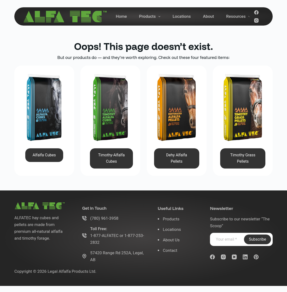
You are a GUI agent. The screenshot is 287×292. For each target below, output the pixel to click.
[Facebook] (256, 12)
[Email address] (227, 239)
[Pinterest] (256, 256)
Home (121, 16)
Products (150, 16)
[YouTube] (234, 256)
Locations (182, 16)
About (208, 16)
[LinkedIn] (245, 256)
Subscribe (257, 239)
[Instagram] (256, 20)
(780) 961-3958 (104, 218)
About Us (171, 239)
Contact (170, 250)
